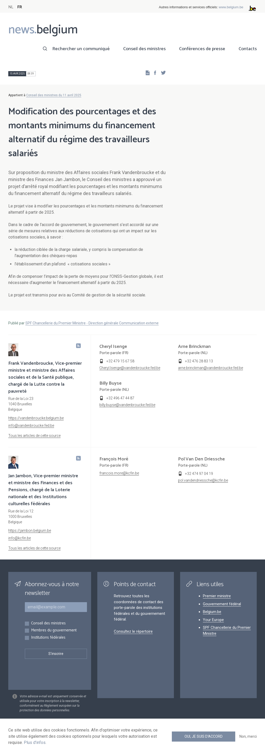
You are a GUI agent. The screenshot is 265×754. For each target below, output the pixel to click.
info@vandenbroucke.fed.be (31, 425)
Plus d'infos (35, 742)
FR (19, 7)
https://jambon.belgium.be (29, 530)
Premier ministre (217, 596)
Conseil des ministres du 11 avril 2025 (53, 95)
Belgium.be (212, 611)
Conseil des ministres (144, 49)
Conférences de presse (202, 49)
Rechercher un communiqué (81, 49)
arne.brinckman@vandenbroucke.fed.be (210, 368)
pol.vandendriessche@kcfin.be (203, 480)
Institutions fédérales (48, 638)
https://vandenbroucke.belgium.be (36, 418)
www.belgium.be (231, 7)
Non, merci (248, 736)
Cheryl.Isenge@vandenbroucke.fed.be (129, 368)
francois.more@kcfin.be (119, 473)
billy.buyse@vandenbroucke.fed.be (127, 405)
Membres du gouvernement (54, 630)
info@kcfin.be (19, 538)
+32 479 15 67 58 (120, 361)
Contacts (248, 49)
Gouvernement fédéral (222, 604)
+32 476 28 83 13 (199, 361)
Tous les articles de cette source (34, 436)
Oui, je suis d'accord (204, 736)
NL (10, 7)
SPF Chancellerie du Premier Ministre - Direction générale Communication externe (92, 323)
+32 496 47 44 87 (120, 398)
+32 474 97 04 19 (199, 474)
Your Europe (213, 619)
